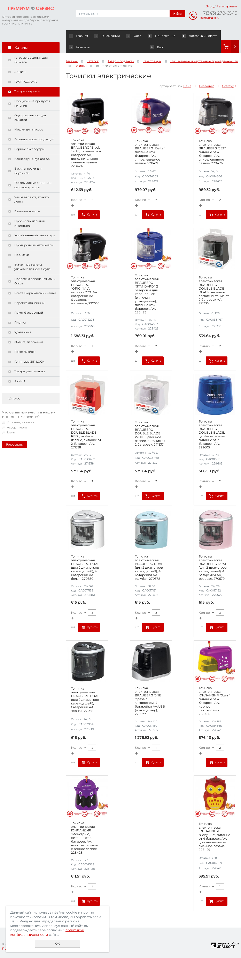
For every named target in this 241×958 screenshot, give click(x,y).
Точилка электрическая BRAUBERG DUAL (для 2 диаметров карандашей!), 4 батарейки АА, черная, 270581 (85, 700)
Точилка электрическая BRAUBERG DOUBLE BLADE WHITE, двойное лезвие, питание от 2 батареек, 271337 (150, 433)
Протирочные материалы (34, 245)
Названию (206, 86)
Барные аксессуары (29, 149)
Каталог (93, 61)
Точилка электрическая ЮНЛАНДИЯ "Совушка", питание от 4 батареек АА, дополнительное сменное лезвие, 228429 (214, 837)
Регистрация (226, 6)
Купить (92, 214)
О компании (103, 36)
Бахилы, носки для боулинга (28, 171)
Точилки (80, 66)
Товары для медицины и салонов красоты (33, 185)
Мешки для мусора (28, 129)
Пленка (20, 322)
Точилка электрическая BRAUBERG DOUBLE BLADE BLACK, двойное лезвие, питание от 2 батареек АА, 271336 (214, 290)
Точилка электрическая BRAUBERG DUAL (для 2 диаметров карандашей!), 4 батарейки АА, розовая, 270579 (213, 568)
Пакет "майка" (25, 352)
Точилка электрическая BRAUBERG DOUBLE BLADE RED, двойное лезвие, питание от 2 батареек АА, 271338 (86, 434)
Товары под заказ (27, 91)
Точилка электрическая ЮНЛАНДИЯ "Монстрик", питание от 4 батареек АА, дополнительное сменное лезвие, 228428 (84, 837)
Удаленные (22, 332)
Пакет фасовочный (28, 312)
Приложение (148, 36)
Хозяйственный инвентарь (34, 235)
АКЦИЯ (19, 72)
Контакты (211, 36)
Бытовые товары (27, 211)
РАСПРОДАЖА (25, 82)
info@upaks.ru (210, 18)
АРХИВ (19, 381)
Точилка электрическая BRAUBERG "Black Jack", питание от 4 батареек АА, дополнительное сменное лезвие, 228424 (86, 153)
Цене (187, 86)
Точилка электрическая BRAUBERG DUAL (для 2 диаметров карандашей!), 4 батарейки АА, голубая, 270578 (149, 568)
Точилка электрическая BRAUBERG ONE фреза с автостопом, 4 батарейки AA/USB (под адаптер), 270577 (150, 701)
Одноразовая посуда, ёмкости (30, 117)
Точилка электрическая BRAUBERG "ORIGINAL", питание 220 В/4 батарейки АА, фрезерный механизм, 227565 (85, 290)
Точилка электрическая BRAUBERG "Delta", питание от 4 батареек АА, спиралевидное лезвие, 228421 (150, 152)
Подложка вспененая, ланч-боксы (35, 281)
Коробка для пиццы (29, 303)
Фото (125, 36)
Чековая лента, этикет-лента (31, 199)
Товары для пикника (29, 371)
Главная (79, 36)
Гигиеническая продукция (34, 139)
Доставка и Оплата (181, 36)
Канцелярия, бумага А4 (32, 159)
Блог (76, 47)
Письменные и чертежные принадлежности (204, 61)
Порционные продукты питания (32, 103)
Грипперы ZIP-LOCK (29, 361)
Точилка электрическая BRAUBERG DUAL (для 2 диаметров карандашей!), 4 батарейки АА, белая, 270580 (85, 568)
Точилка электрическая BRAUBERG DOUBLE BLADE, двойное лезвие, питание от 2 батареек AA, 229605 (212, 434)
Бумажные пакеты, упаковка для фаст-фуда (32, 267)
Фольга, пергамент (28, 342)
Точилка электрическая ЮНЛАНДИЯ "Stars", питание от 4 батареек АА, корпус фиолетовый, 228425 (214, 701)
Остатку (228, 86)
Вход (210, 6)
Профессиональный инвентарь (29, 223)
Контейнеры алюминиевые (35, 293)
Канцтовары (152, 61)
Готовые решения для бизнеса (31, 60)
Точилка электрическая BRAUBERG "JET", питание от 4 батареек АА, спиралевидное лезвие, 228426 (212, 152)
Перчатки (21, 255)
